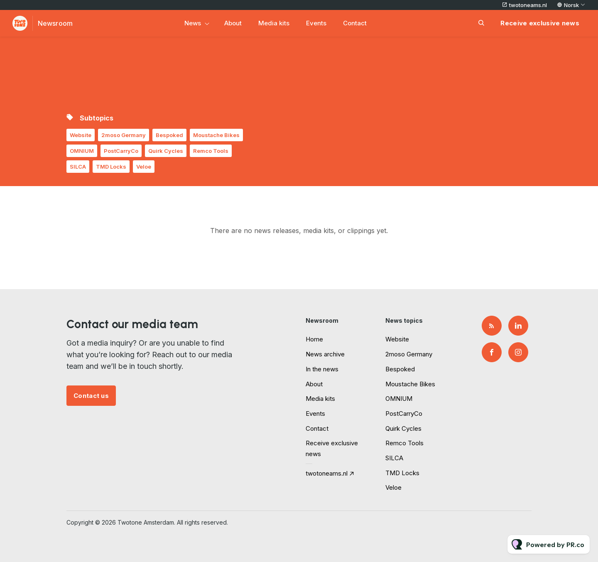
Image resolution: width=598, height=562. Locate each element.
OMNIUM (82, 150)
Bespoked (169, 135)
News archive (325, 354)
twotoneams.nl (528, 5)
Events (316, 23)
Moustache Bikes (216, 135)
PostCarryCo (121, 150)
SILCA (78, 166)
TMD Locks (111, 166)
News (192, 23)
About (233, 23)
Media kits (273, 23)
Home (314, 339)
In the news (322, 369)
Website (80, 135)
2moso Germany (123, 135)
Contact (355, 23)
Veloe (143, 166)
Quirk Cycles (165, 150)
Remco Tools (210, 150)
